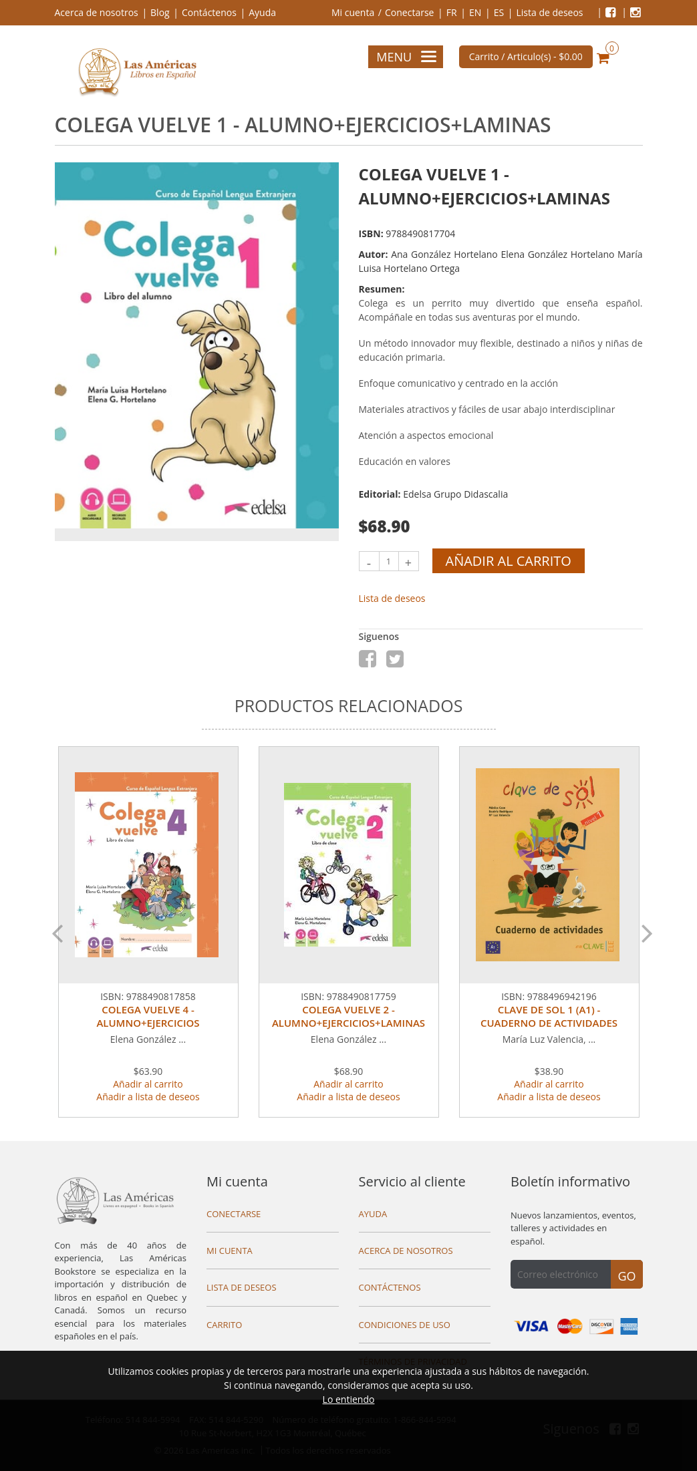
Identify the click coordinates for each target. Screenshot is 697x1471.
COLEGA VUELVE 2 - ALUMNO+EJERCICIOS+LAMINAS (348, 1016)
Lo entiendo (349, 1399)
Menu (406, 57)
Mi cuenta (352, 12)
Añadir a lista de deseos (147, 1096)
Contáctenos (209, 12)
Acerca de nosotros (96, 12)
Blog (160, 12)
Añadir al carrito (508, 561)
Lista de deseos (549, 12)
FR (451, 12)
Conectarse (409, 12)
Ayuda (262, 12)
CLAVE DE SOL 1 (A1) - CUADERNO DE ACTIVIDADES (548, 1016)
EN (475, 12)
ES (499, 12)
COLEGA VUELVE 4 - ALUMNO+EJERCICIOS (147, 1016)
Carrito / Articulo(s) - (526, 56)
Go (626, 1276)
